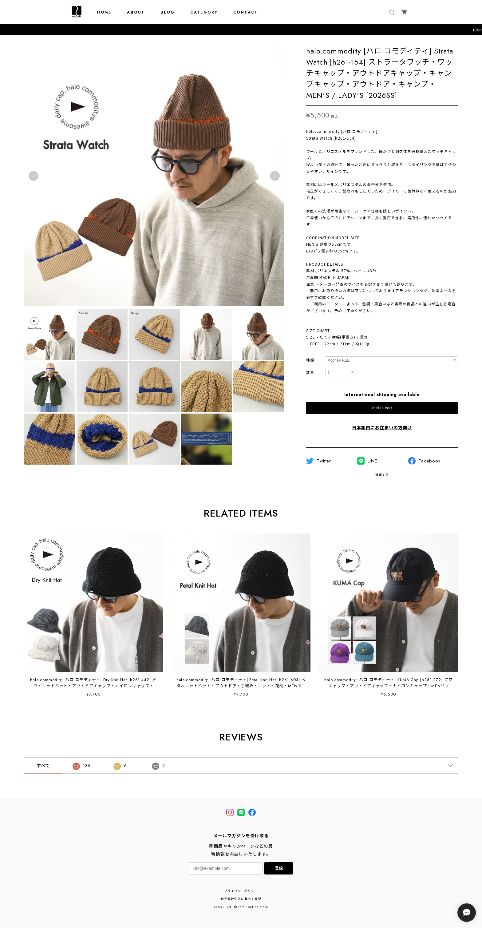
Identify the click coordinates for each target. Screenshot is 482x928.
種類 (310, 360)
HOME (104, 12)
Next (275, 176)
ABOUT (136, 12)
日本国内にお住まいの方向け (382, 427)
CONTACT (245, 12)
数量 (310, 372)
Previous (33, 176)
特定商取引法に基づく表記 (241, 899)
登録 (279, 868)
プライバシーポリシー (241, 891)
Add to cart (382, 408)
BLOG (167, 12)
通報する (382, 475)
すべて (43, 766)
